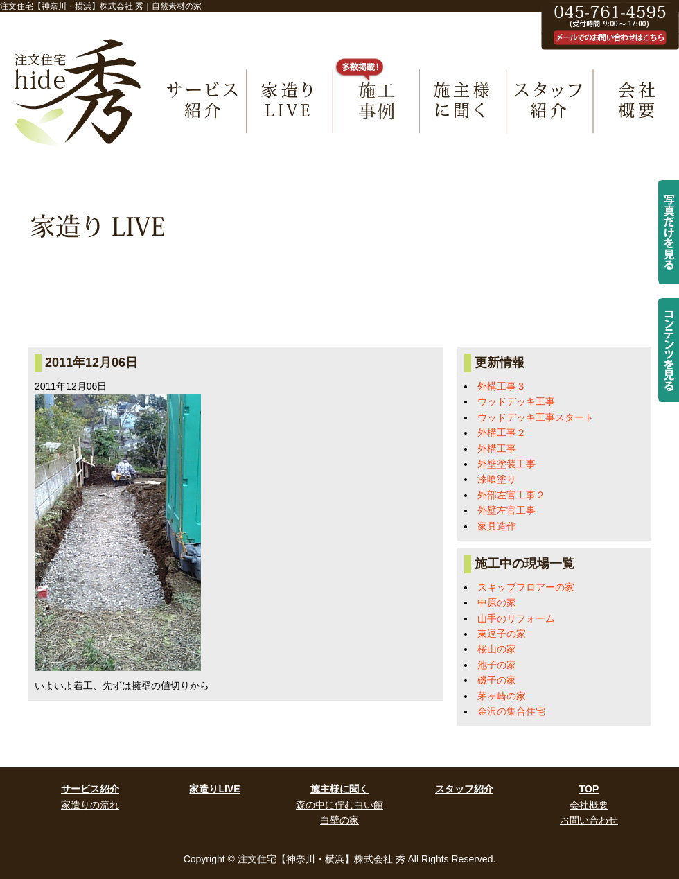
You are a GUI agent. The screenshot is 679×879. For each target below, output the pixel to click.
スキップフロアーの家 (525, 587)
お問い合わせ (589, 820)
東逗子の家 (501, 633)
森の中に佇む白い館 (339, 804)
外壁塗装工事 (506, 463)
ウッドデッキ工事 (516, 401)
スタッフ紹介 (464, 788)
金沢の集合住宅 (511, 711)
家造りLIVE (214, 788)
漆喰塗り (496, 479)
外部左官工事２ (511, 495)
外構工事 (496, 448)
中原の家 (496, 602)
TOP (589, 788)
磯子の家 (496, 680)
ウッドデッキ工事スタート (535, 417)
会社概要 (589, 804)
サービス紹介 (90, 788)
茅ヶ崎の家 (501, 696)
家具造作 (496, 526)
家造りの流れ (90, 804)
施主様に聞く (339, 788)
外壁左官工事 (506, 510)
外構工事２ (501, 432)
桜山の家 (496, 648)
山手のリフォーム (516, 618)
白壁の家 (339, 820)
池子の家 (496, 664)
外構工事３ (501, 386)
